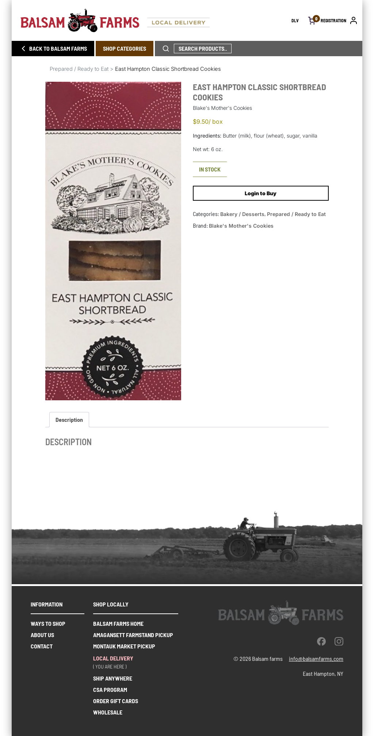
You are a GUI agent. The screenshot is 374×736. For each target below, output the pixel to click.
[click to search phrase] (165, 48)
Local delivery (113, 658)
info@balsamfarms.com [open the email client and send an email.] (316, 658)
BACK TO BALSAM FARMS (53, 48)
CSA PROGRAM (110, 689)
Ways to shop (48, 623)
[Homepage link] (155, 20)
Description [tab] (69, 419)
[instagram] (339, 641)
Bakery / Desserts (242, 214)
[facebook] (321, 641)
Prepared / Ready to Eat (79, 69)
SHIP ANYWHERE (112, 678)
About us (42, 634)
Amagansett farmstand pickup (133, 634)
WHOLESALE (107, 712)
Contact (42, 646)
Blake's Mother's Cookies (241, 226)
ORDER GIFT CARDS (115, 700)
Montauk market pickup (124, 646)
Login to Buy (260, 193)
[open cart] (312, 20)
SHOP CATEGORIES (124, 48)
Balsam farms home (118, 623)
